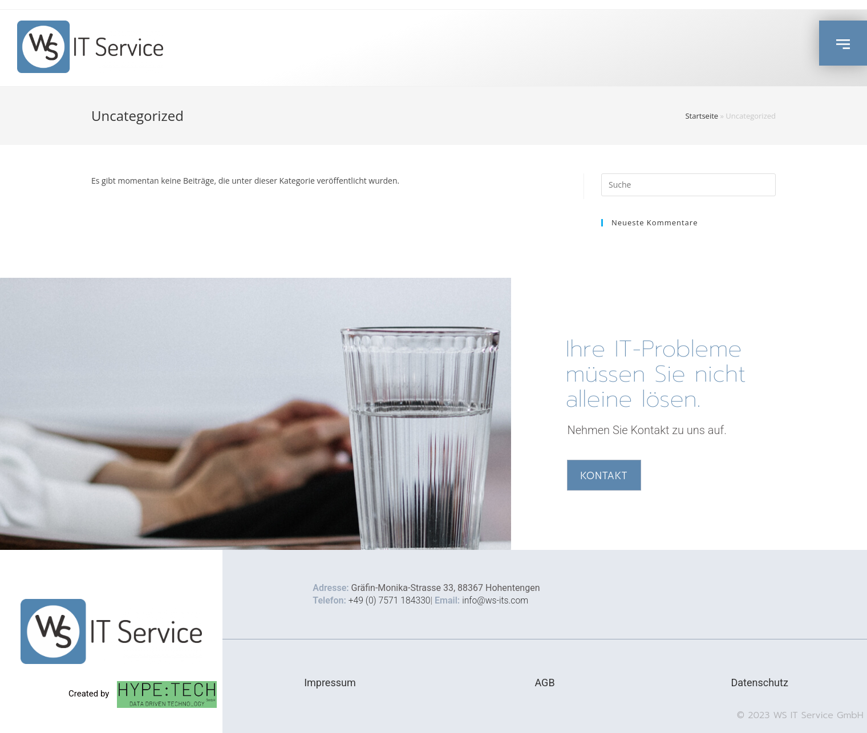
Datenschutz (759, 683)
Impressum (330, 683)
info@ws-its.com (497, 600)
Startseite (701, 116)
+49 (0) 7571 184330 (390, 600)
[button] (843, 43)
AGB (544, 683)
